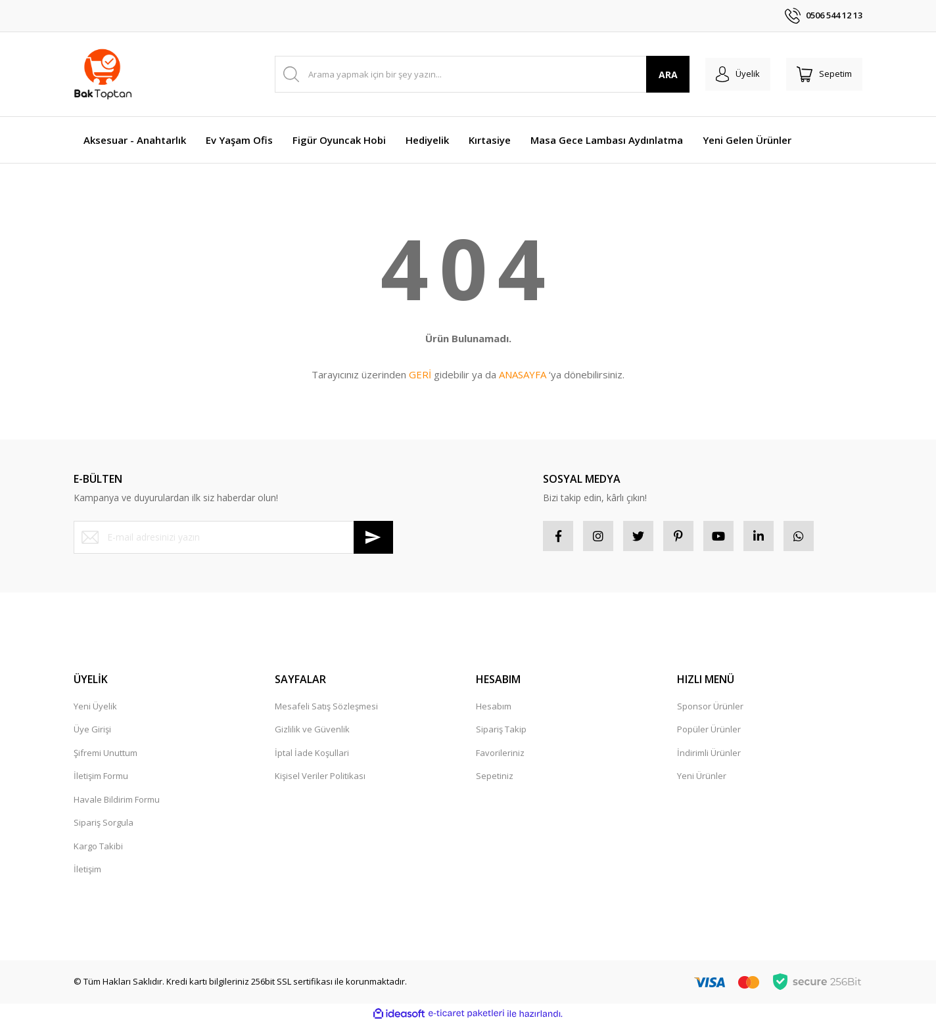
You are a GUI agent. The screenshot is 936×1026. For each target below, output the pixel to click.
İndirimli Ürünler (709, 755)
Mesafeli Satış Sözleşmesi (326, 709)
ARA (657, 74)
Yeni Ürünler (701, 778)
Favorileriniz (500, 755)
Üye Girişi (92, 732)
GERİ (420, 374)
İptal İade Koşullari (312, 755)
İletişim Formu (101, 778)
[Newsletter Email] (233, 537)
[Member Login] (730, 74)
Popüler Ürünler (709, 732)
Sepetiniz (494, 778)
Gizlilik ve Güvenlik (312, 732)
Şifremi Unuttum (105, 755)
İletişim (87, 872)
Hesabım (493, 709)
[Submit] (373, 537)
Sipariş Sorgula (103, 825)
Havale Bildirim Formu (117, 802)
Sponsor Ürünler (710, 709)
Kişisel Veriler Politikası (320, 778)
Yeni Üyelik (95, 709)
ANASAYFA (522, 374)
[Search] (477, 74)
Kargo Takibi (98, 849)
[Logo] (103, 74)
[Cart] (821, 74)
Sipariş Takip (501, 732)
